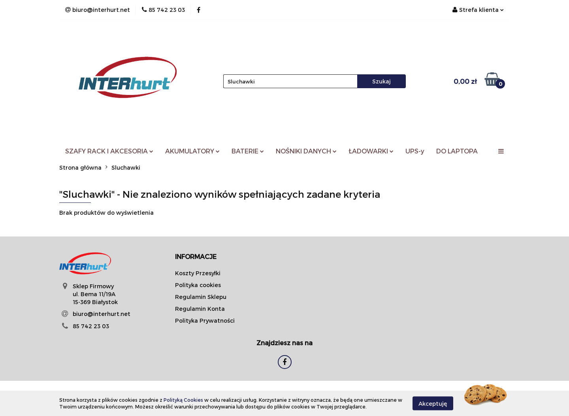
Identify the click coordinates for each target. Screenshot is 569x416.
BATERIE (248, 151)
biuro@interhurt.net (101, 313)
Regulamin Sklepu (200, 296)
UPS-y (414, 151)
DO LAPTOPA (457, 151)
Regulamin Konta (200, 308)
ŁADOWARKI (371, 151)
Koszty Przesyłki (197, 273)
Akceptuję (432, 403)
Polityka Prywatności (205, 320)
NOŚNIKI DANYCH (306, 151)
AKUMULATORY (192, 151)
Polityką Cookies (183, 400)
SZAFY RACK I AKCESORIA (109, 151)
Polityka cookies (198, 285)
